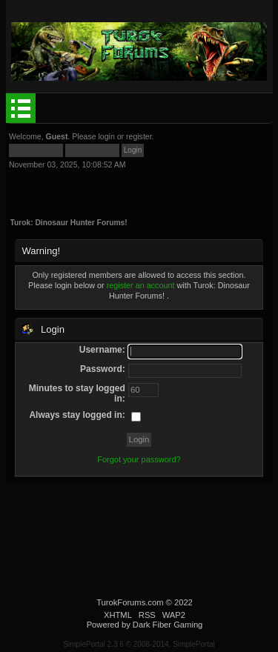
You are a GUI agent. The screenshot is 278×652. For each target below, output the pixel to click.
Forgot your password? (139, 459)
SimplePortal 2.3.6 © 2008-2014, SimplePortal (139, 644)
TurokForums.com (129, 602)
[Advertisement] (121, 187)
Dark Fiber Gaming (168, 624)
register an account (141, 285)
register (139, 136)
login (106, 136)
